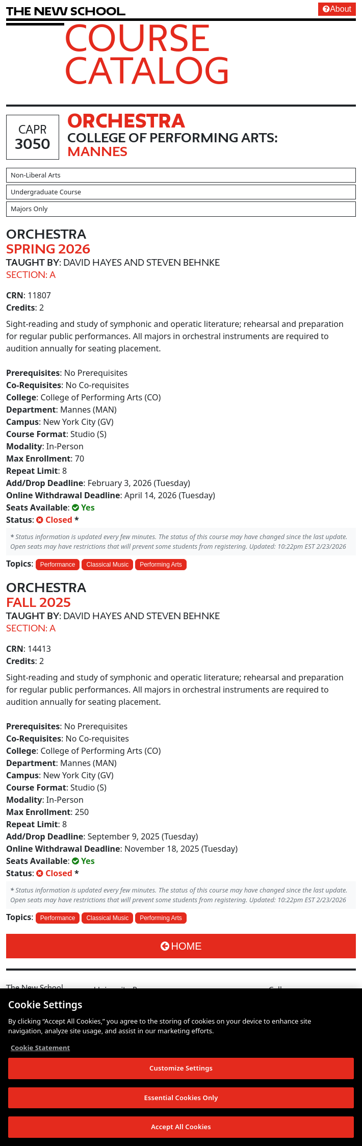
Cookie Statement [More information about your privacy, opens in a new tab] (40, 1048)
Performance (57, 564)
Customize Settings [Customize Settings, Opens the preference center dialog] (181, 1068)
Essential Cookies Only (181, 1098)
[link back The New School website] (65, 11)
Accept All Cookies (181, 1127)
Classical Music (107, 564)
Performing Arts (161, 564)
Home (181, 946)
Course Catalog (147, 53)
